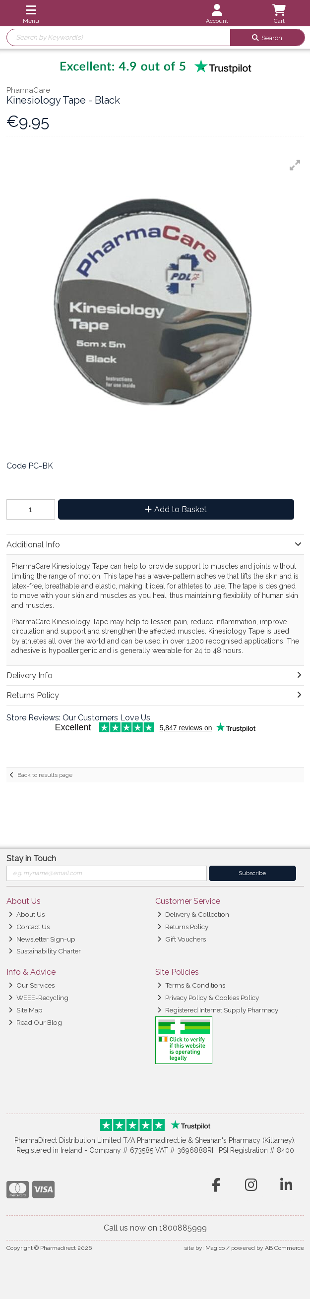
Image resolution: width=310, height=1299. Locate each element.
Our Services (31, 985)
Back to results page (44, 774)
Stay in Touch (31, 858)
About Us (26, 914)
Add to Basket (176, 509)
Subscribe (252, 873)
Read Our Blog (35, 1022)
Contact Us (29, 927)
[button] (295, 165)
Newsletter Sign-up (41, 939)
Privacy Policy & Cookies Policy (208, 998)
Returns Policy (182, 927)
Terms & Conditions (191, 985)
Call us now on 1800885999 (155, 1228)
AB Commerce (284, 1247)
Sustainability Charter (44, 951)
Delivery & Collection (193, 914)
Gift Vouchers (181, 939)
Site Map (25, 1010)
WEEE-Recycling (38, 998)
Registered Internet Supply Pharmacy (217, 1010)
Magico (215, 1247)
